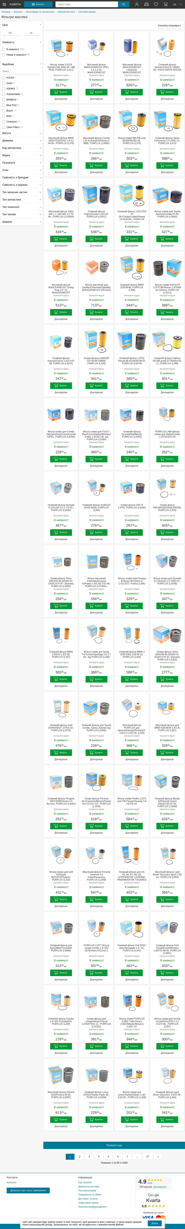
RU (181, 4)
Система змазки (87, 12)
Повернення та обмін (89, 1194)
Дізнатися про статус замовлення (28, 1190)
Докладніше (61, 99)
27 (147, 1156)
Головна (5, 12)
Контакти (12, 1177)
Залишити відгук (61, 75)
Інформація (85, 1177)
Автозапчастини (66, 12)
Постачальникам (87, 1190)
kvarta (15, 4)
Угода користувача (88, 1202)
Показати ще (114, 1145)
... (137, 1156)
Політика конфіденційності (92, 1207)
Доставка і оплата (88, 1198)
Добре (154, 1223)
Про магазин (85, 1182)
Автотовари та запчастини (40, 12)
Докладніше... (160, 1187)
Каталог (18, 12)
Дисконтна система (88, 1186)
